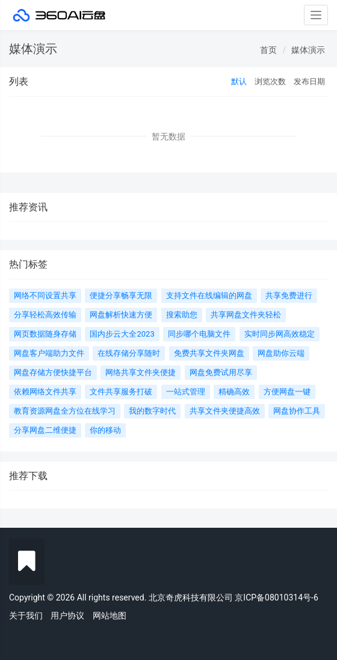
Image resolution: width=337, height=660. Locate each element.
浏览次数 (270, 81)
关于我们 (26, 615)
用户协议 (67, 615)
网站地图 (109, 615)
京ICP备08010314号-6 (276, 597)
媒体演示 (308, 50)
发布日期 (309, 81)
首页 (268, 50)
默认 (239, 81)
